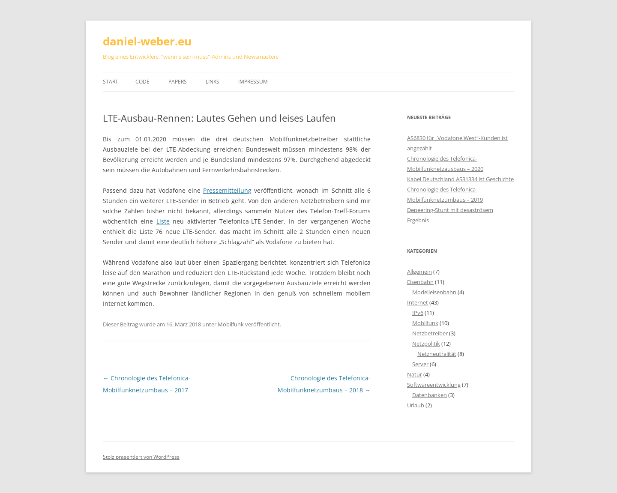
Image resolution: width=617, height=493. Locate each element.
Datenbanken (429, 395)
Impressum (253, 81)
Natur (414, 374)
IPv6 (417, 313)
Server (420, 364)
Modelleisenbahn (434, 292)
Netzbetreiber (430, 333)
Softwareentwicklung (434, 384)
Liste (163, 221)
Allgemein (419, 271)
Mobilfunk (231, 324)
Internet (417, 302)
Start (110, 81)
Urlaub (415, 405)
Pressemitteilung (227, 190)
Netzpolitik (426, 343)
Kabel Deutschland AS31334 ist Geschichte (460, 179)
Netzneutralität (436, 354)
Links (212, 81)
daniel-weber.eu (147, 41)
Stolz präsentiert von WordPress (141, 456)
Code (142, 81)
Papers (177, 81)
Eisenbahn (420, 282)
